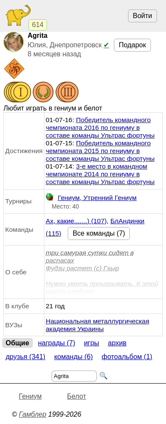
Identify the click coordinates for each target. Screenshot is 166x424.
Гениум (30, 396)
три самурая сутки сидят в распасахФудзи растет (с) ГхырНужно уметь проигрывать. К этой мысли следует (102, 272)
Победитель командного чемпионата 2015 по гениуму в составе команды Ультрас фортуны (100, 150)
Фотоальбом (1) (127, 356)
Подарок (132, 45)
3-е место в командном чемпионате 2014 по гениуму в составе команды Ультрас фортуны (100, 174)
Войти (142, 15)
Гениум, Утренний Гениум (91, 198)
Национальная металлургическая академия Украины (97, 324)
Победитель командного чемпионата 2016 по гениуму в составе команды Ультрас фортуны (100, 127)
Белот (76, 396)
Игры (91, 343)
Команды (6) (73, 356)
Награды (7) (56, 343)
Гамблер (33, 414)
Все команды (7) (98, 233)
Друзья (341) (25, 356)
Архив (117, 343)
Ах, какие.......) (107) (76, 220)
